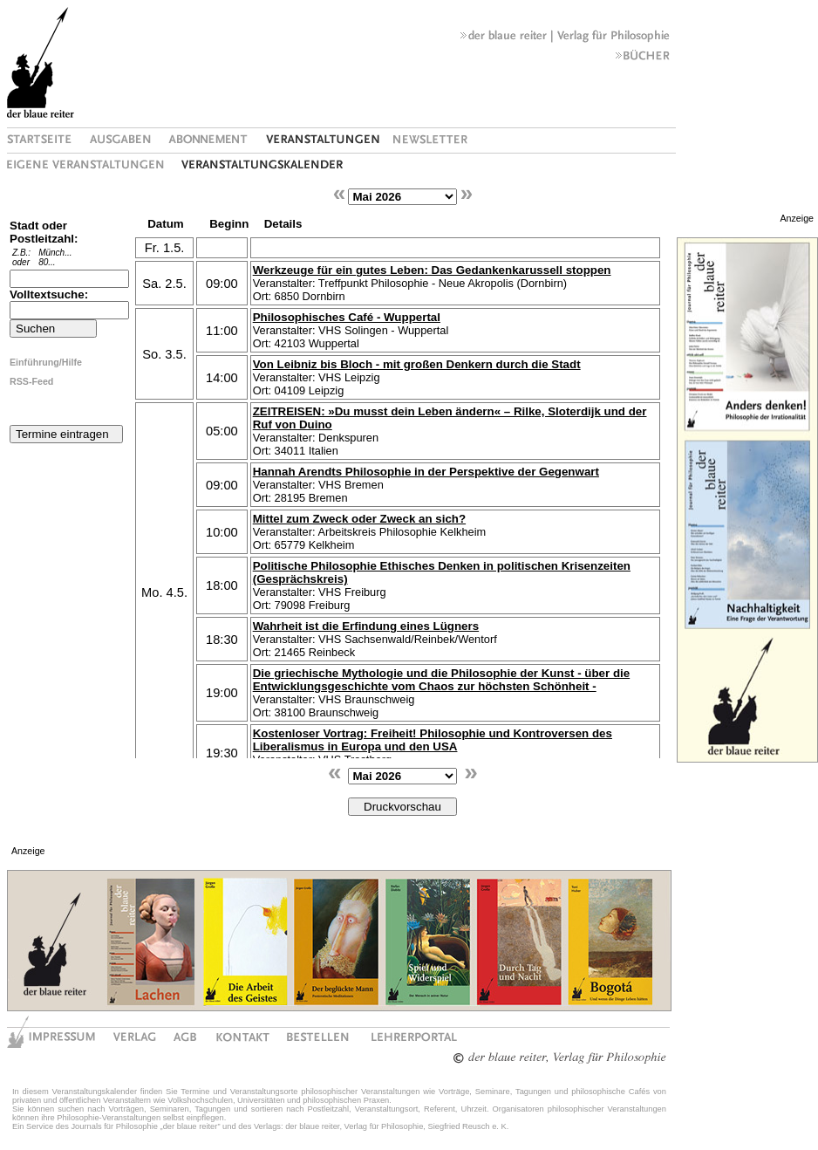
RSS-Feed (31, 381)
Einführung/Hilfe (46, 362)
